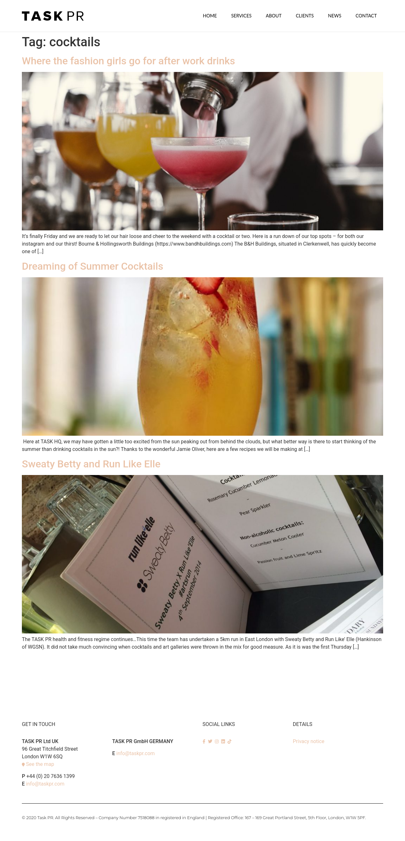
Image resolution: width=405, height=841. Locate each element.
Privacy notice (309, 741)
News (334, 15)
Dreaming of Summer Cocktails (92, 266)
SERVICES (241, 15)
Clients (305, 15)
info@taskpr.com (45, 783)
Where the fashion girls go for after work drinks (128, 61)
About (274, 15)
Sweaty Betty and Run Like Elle (91, 464)
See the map (40, 764)
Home (210, 15)
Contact (366, 15)
